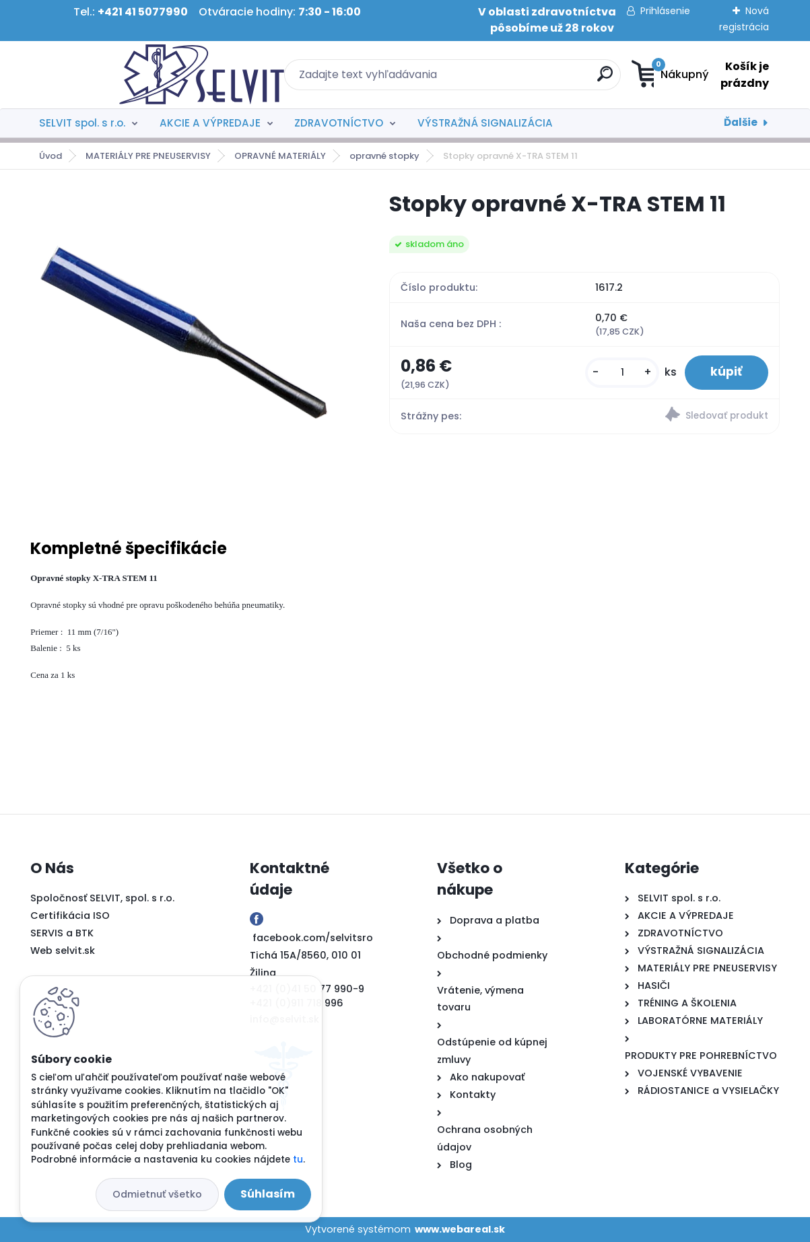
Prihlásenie (665, 11)
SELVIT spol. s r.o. (82, 123)
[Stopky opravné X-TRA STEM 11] (188, 348)
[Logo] (112, 74)
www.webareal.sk (460, 1229)
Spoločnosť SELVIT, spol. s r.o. (102, 898)
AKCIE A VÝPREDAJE (210, 123)
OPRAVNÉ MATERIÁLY (280, 155)
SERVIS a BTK (62, 933)
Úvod (50, 155)
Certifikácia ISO (70, 915)
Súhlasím (267, 1194)
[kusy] (620, 372)
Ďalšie (740, 122)
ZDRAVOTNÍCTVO (338, 123)
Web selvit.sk (62, 950)
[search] (536, 79)
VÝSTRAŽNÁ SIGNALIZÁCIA (485, 123)
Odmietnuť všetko (157, 1194)
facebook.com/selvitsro (312, 937)
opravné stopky (384, 155)
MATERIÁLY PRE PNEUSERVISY (148, 155)
